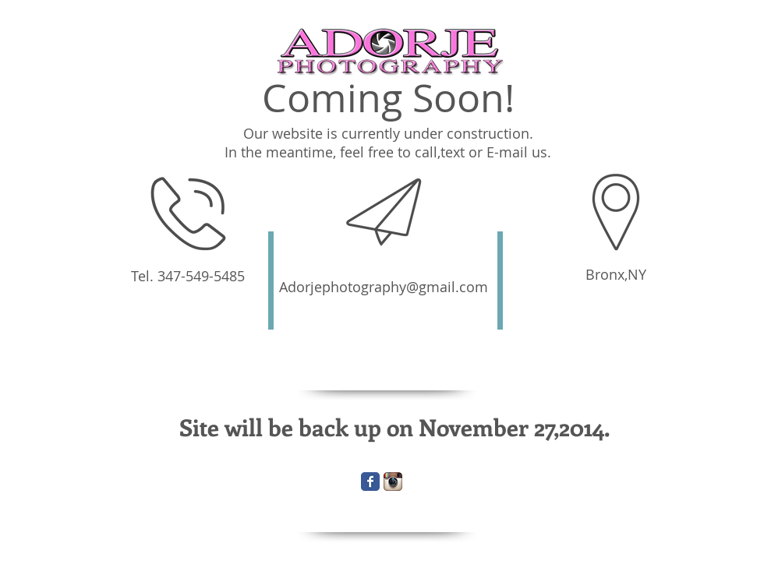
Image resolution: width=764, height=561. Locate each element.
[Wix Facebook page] (370, 481)
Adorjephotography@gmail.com (383, 286)
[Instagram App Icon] (393, 481)
